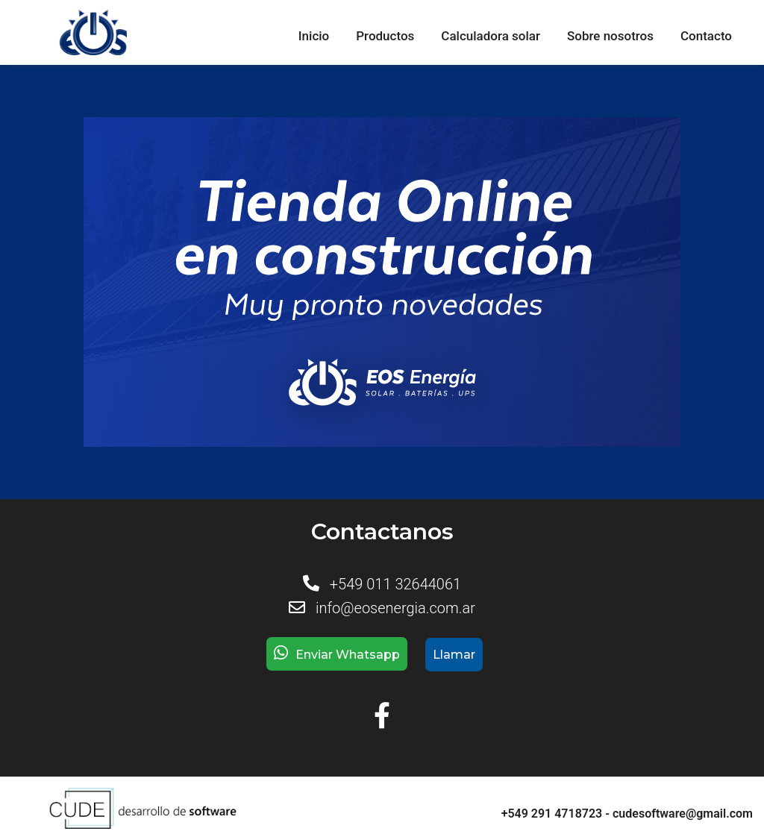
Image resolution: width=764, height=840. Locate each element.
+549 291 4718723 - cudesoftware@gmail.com (627, 813)
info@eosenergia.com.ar (395, 608)
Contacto (706, 35)
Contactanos (382, 531)
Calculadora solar (490, 35)
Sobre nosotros (610, 35)
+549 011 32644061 (395, 584)
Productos (385, 35)
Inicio (313, 35)
